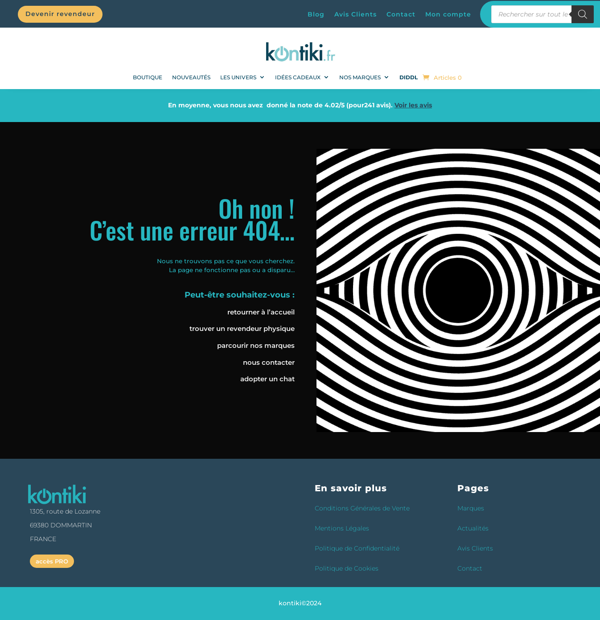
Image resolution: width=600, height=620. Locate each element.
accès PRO (52, 561)
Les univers (238, 77)
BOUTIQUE (147, 77)
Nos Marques (360, 77)
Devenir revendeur (60, 14)
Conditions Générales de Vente (362, 508)
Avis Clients (355, 14)
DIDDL (408, 77)
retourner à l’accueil (261, 312)
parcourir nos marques (256, 345)
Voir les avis (413, 105)
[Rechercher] (582, 14)
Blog (316, 14)
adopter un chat (267, 379)
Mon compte (448, 14)
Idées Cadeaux (298, 77)
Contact (400, 14)
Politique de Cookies (346, 568)
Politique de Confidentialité (357, 548)
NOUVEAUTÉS (191, 77)
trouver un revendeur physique (242, 328)
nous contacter (269, 362)
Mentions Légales (342, 528)
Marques (470, 508)
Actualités (473, 528)
